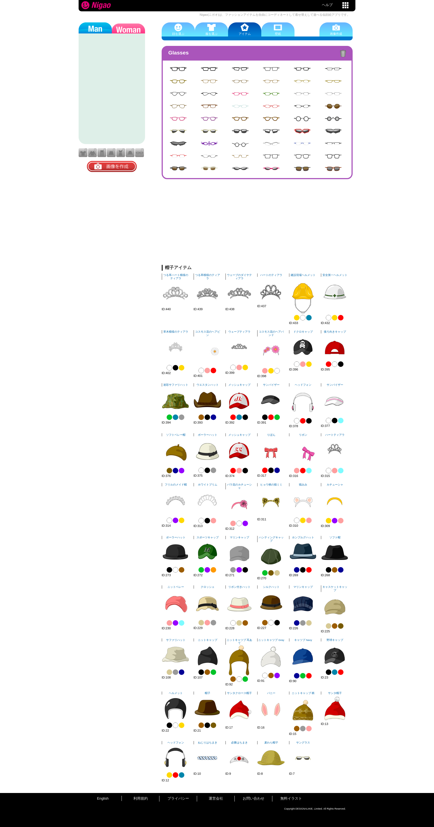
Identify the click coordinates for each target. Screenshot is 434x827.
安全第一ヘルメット (334, 274)
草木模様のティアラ (175, 331)
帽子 (207, 693)
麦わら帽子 (271, 742)
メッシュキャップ (239, 384)
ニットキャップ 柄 (303, 693)
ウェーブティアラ (239, 331)
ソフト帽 (334, 537)
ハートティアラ (335, 434)
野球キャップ (335, 639)
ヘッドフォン (303, 384)
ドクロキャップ (303, 331)
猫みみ (303, 484)
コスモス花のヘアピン (207, 333)
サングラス (303, 742)
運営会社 (216, 798)
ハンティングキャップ (271, 539)
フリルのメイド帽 (176, 484)
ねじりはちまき (207, 742)
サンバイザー (271, 384)
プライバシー (178, 798)
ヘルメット (176, 693)
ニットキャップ (207, 639)
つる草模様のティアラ (207, 276)
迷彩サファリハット (175, 384)
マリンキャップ (239, 537)
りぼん (271, 434)
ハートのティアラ (271, 274)
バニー (271, 693)
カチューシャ (335, 484)
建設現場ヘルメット (303, 274)
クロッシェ (208, 586)
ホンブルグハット (303, 537)
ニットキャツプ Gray (271, 639)
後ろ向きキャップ (335, 331)
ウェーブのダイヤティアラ (239, 276)
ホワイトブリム (207, 484)
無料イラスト (291, 798)
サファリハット (175, 639)
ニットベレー (175, 586)
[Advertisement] (257, 223)
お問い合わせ (253, 798)
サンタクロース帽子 (239, 693)
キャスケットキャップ (334, 588)
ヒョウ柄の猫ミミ (271, 484)
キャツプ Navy (303, 639)
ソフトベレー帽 (175, 434)
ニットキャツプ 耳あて (239, 641)
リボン (303, 434)
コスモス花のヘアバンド (271, 333)
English (103, 798)
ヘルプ (327, 5)
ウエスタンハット (208, 384)
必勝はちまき (239, 742)
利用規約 (140, 798)
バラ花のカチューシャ (239, 486)
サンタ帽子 (335, 693)
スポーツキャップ (208, 537)
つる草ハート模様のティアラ (175, 276)
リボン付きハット (239, 586)
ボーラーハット (207, 434)
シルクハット (271, 586)
